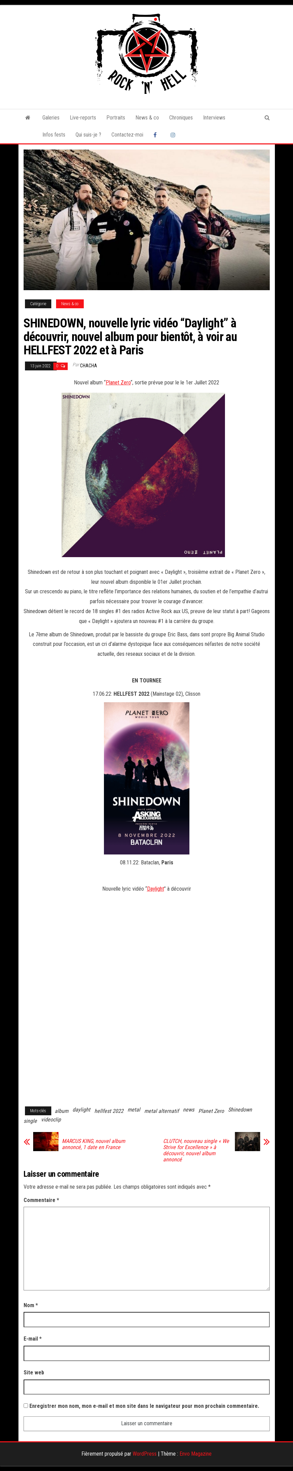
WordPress (145, 1454)
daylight (81, 1109)
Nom (31, 1305)
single (30, 1121)
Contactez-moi (127, 134)
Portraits (115, 117)
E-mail (33, 1338)
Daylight (155, 889)
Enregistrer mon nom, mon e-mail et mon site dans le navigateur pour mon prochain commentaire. (144, 1406)
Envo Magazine (195, 1454)
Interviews (214, 117)
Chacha (88, 365)
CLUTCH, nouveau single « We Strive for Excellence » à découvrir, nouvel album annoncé (196, 1150)
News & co (147, 117)
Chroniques (181, 117)
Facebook (156, 134)
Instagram (174, 134)
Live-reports (83, 117)
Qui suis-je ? (88, 134)
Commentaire (41, 1200)
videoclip (51, 1119)
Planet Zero (118, 382)
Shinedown (240, 1109)
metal (134, 1109)
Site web (34, 1372)
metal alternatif (161, 1111)
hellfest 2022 (108, 1111)
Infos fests (53, 134)
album (61, 1111)
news (188, 1109)
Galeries (50, 117)
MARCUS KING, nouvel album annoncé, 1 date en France (93, 1144)
